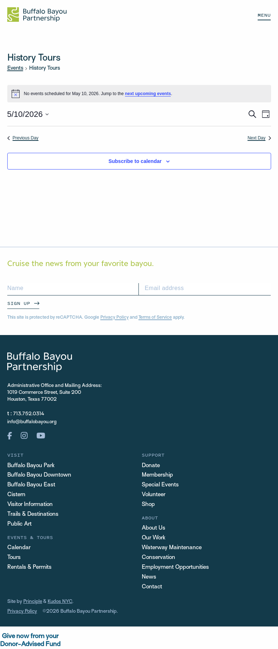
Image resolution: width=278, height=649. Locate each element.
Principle (33, 601)
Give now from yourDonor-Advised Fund (30, 640)
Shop (148, 504)
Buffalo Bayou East (31, 485)
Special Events (160, 485)
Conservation (158, 557)
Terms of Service (155, 317)
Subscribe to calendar (134, 161)
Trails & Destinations (33, 514)
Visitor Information (30, 504)
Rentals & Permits (29, 567)
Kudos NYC (60, 601)
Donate (151, 466)
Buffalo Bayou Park (31, 466)
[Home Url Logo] (37, 14)
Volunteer (153, 495)
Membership (157, 475)
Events (15, 68)
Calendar (19, 548)
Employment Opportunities (175, 567)
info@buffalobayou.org (32, 422)
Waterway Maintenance (172, 548)
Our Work (153, 538)
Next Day (259, 137)
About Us (153, 528)
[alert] (139, 93)
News (149, 577)
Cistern (16, 495)
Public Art (19, 524)
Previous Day (23, 137)
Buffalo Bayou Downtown (39, 475)
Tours (14, 557)
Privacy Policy (114, 317)
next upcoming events (148, 93)
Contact (152, 587)
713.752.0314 (28, 414)
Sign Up (18, 303)
